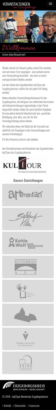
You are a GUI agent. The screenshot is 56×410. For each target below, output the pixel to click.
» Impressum (33, 405)
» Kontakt (6, 405)
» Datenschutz (19, 405)
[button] (4, 26)
